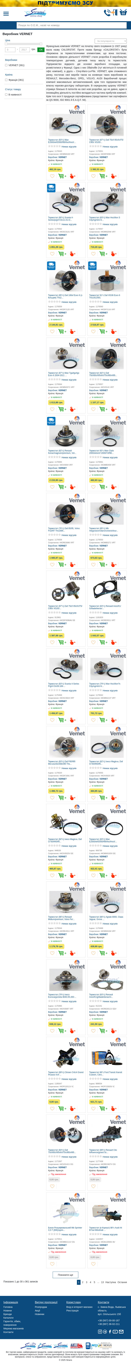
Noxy (93, 1346)
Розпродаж (41, 1307)
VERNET (16, 65)
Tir (77, 1346)
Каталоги (8, 1317)
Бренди (7, 1314)
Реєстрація (72, 1310)
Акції (37, 1310)
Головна (7, 1307)
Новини (7, 1310)
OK (41, 49)
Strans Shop (61, 1346)
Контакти (8, 1332)
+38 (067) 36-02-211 (109, 1324)
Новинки (39, 1314)
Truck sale (29, 1346)
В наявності (15, 94)
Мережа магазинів (13, 1328)
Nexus (108, 1346)
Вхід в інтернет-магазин (79, 1307)
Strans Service (45, 1346)
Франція (16, 80)
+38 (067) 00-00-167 (109, 1320)
